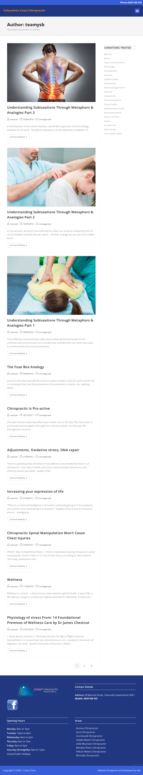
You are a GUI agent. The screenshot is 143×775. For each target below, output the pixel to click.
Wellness (14, 579)
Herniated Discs (110, 71)
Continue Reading (19, 136)
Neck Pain (108, 92)
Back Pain (108, 54)
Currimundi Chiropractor (89, 736)
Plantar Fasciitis (110, 104)
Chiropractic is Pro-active (28, 408)
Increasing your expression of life (35, 491)
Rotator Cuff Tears (111, 117)
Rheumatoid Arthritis (112, 112)
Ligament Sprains (111, 79)
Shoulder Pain (110, 125)
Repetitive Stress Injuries (114, 108)
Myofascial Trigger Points (114, 87)
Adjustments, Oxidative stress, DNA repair (43, 450)
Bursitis (107, 58)
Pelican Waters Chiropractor (91, 751)
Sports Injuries (110, 129)
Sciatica (107, 121)
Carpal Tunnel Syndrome (114, 62)
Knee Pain (108, 75)
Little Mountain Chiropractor (91, 743)
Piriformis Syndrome (112, 100)
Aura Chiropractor (85, 732)
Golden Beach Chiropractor (90, 739)
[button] (137, 10)
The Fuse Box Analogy (25, 367)
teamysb (14, 119)
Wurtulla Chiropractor (87, 755)
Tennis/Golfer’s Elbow (113, 133)
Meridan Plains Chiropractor (91, 747)
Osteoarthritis (110, 96)
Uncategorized (45, 119)
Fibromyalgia (109, 66)
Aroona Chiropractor (87, 728)
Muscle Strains (110, 83)
